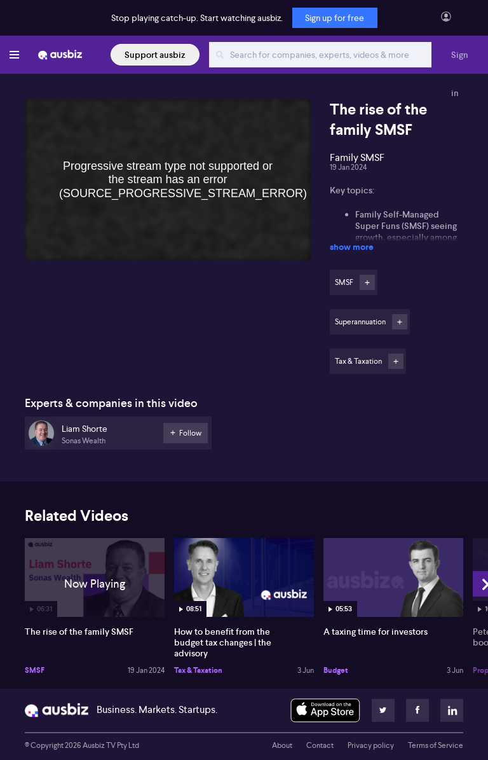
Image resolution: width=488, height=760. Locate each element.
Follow (367, 282)
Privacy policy (371, 745)
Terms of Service (435, 745)
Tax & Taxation (198, 670)
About (282, 745)
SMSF (34, 670)
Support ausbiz (155, 54)
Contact (320, 745)
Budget (335, 670)
